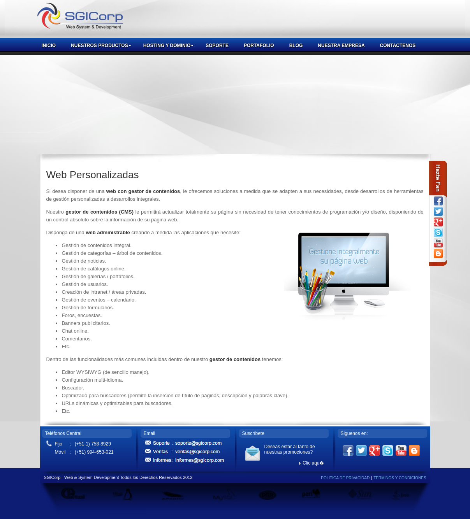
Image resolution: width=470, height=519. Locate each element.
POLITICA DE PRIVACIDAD (345, 478)
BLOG (296, 45)
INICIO (49, 45)
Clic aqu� (311, 463)
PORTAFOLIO (259, 45)
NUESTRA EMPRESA (341, 45)
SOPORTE (217, 45)
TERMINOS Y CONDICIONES (399, 478)
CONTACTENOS (398, 45)
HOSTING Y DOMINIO (168, 45)
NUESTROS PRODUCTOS (101, 45)
